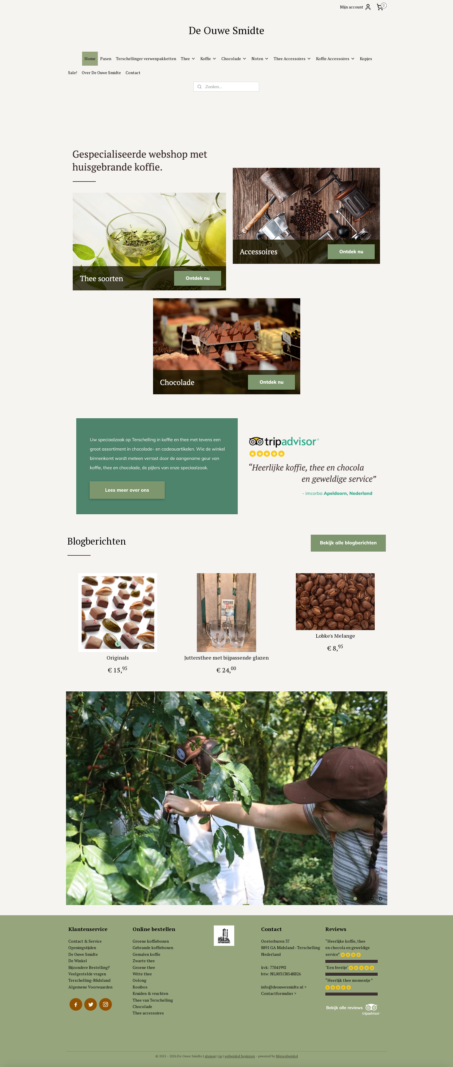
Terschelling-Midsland (89, 980)
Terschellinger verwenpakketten (146, 58)
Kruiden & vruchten (150, 993)
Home (90, 58)
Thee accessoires (148, 1013)
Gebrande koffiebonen (153, 947)
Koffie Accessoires (335, 58)
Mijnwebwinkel (287, 1056)
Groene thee (144, 967)
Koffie (208, 58)
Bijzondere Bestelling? (89, 967)
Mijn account (356, 7)
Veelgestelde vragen (87, 974)
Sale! (72, 72)
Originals (118, 657)
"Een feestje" (336, 967)
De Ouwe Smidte (83, 954)
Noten (260, 58)
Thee (188, 58)
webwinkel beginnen (240, 1056)
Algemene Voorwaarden (90, 987)
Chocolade (234, 58)
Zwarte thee (144, 960)
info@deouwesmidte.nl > (283, 987)
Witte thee (142, 974)
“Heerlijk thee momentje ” (349, 980)
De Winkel (77, 960)
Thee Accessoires (292, 58)
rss (220, 1056)
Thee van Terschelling (153, 1000)
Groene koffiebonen (151, 941)
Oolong (139, 980)
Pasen (105, 58)
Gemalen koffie (146, 954)
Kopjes (366, 58)
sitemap (210, 1056)
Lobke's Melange (335, 635)
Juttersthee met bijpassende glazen (226, 657)
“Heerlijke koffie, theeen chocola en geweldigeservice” (347, 947)
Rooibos (140, 987)
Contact (133, 72)
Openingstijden (82, 947)
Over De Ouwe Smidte (101, 72)
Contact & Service (85, 941)
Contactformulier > (278, 993)
